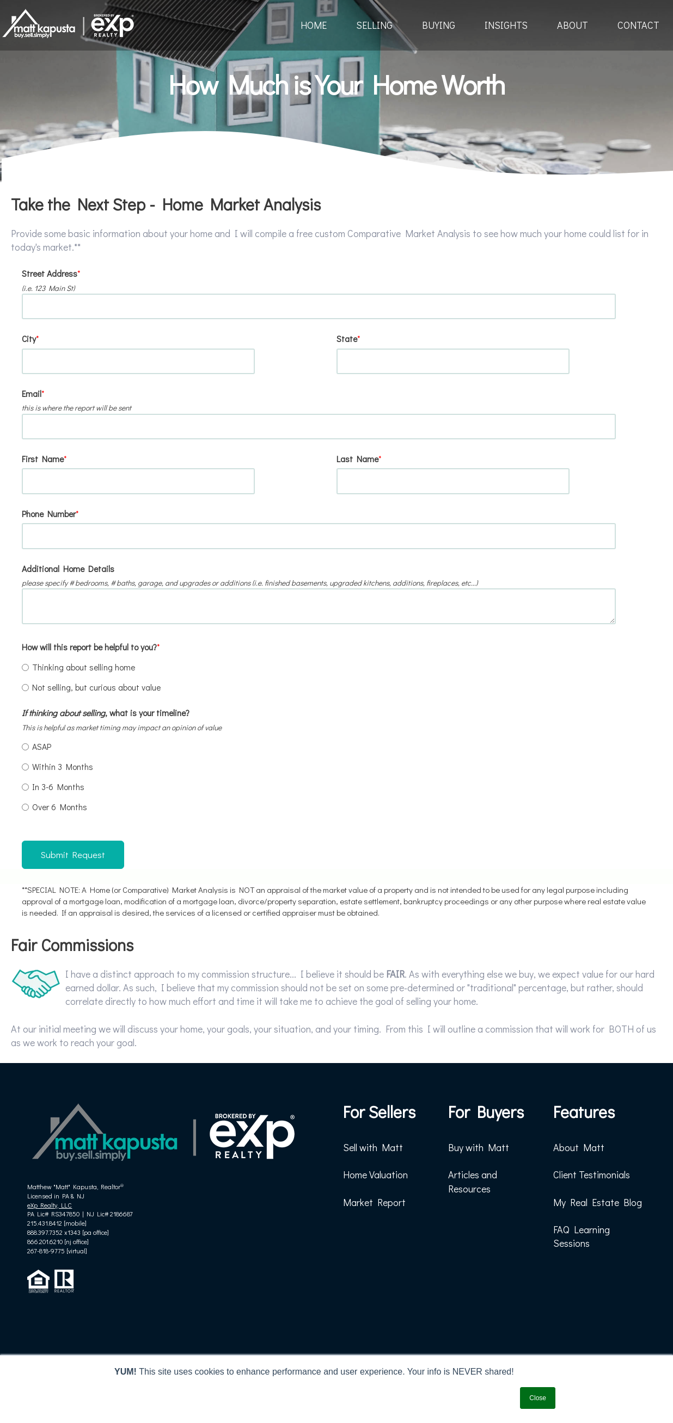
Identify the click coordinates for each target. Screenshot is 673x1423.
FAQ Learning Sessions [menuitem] (581, 1236)
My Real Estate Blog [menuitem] (597, 1202)
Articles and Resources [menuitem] (472, 1181)
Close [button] (537, 1398)
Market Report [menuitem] (374, 1202)
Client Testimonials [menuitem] (591, 1174)
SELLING (374, 25)
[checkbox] (334, 676)
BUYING (438, 25)
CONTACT (638, 25)
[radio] (334, 666)
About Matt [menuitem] (578, 1147)
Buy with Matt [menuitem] (478, 1147)
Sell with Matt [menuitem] (373, 1147)
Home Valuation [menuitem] (375, 1174)
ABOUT (572, 25)
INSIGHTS (506, 25)
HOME (314, 25)
